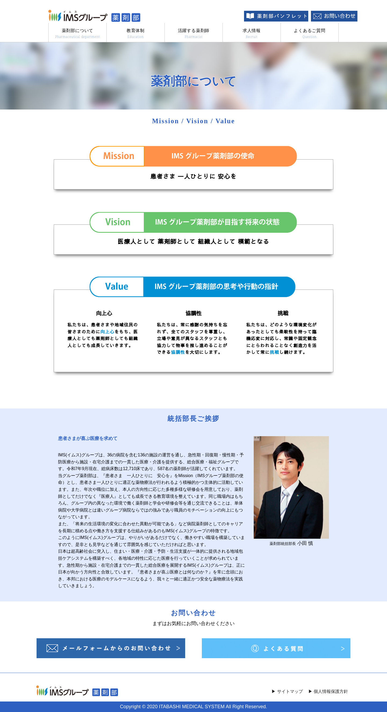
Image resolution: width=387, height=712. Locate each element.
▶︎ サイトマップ (287, 691)
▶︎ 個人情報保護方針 (328, 691)
